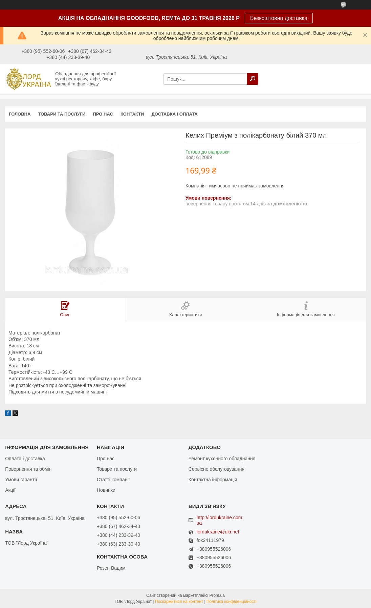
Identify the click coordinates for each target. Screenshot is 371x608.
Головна (19, 114)
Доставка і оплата (174, 114)
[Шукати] (252, 79)
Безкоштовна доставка (278, 18)
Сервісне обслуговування (216, 469)
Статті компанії (113, 479)
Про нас (103, 114)
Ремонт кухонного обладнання (222, 458)
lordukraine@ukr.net (218, 531)
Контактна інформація (213, 479)
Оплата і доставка (25, 458)
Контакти (132, 114)
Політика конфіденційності (231, 601)
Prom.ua (217, 595)
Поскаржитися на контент (179, 601)
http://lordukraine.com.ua (220, 520)
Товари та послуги (61, 114)
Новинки (106, 490)
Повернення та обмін (28, 469)
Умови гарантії (21, 479)
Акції (10, 490)
